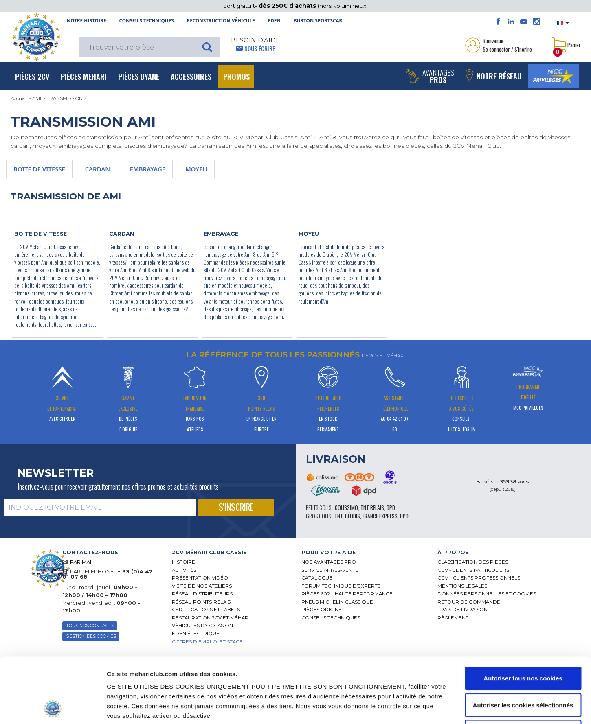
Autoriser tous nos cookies (522, 617)
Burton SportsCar (318, 20)
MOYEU (196, 169)
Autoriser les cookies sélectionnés (523, 644)
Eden (274, 20)
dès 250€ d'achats (288, 5)
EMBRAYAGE (147, 169)
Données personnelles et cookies (486, 594)
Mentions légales (462, 586)
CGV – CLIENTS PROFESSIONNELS (478, 578)
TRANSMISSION (64, 98)
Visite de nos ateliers (202, 586)
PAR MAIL (82, 562)
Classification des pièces (472, 562)
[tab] (231, 552)
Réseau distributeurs (202, 594)
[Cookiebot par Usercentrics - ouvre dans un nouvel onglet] (52, 708)
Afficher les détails (444, 707)
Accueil (19, 98)
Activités (184, 570)
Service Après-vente (329, 570)
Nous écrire (259, 48)
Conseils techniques (146, 20)
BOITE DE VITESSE (39, 169)
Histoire (183, 562)
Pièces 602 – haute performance (347, 594)
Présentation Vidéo (200, 578)
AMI (36, 98)
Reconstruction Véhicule (221, 20)
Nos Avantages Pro (328, 562)
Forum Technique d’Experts (340, 586)
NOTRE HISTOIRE (86, 20)
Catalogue (316, 578)
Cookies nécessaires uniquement (523, 670)
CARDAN (97, 169)
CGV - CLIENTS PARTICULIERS (473, 570)
